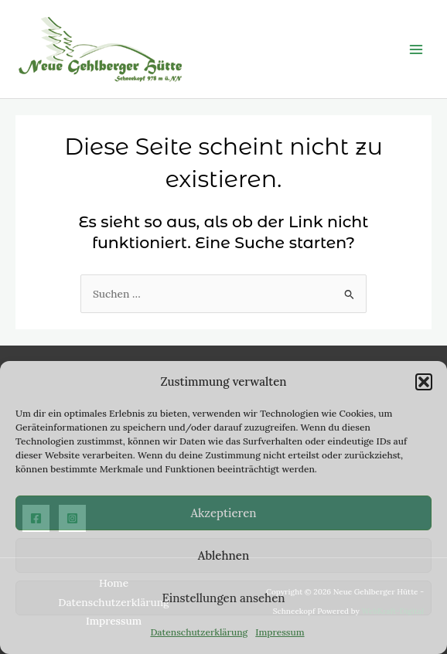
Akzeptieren (223, 513)
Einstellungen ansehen (223, 598)
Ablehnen (223, 555)
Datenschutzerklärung (198, 632)
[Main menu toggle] (416, 49)
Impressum (279, 632)
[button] (424, 382)
